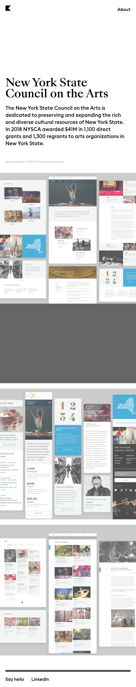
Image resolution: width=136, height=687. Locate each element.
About (124, 9)
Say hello (14, 679)
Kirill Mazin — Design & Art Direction (8, 8)
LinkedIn (40, 679)
